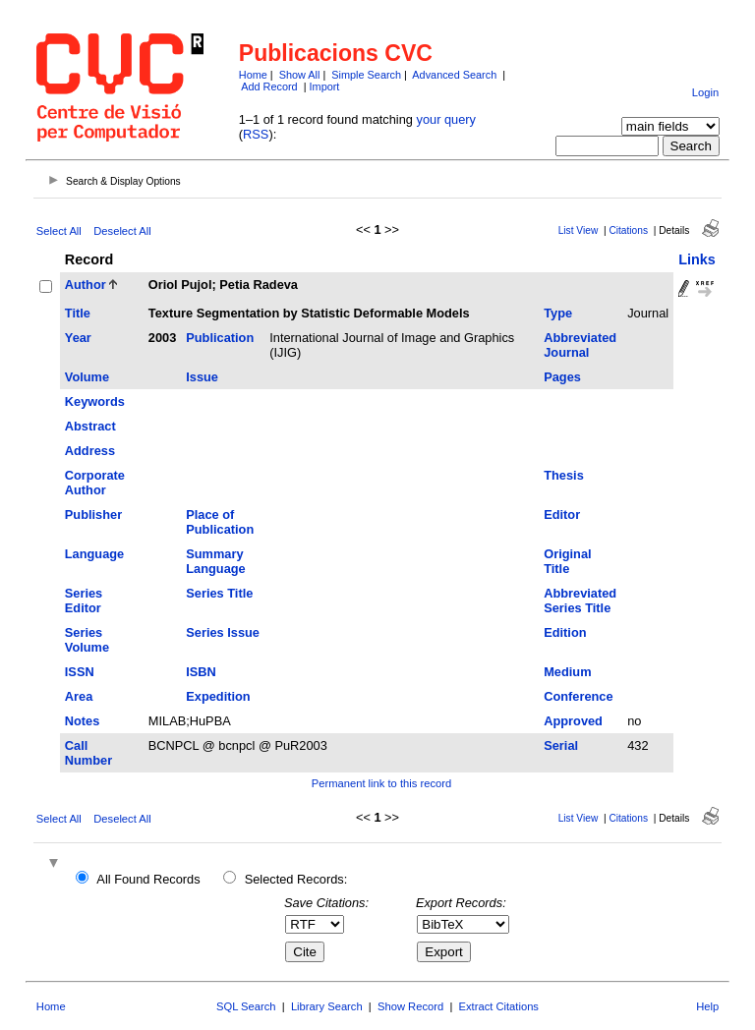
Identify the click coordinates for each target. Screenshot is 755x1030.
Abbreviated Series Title (580, 600)
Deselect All (121, 231)
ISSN (79, 671)
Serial (561, 745)
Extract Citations (499, 1006)
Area (78, 696)
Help (707, 1006)
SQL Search (246, 1006)
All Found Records (148, 879)
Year (78, 337)
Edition (565, 632)
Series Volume (87, 640)
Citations (628, 230)
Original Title (567, 561)
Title (77, 313)
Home (253, 75)
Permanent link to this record (381, 783)
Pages (562, 377)
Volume (87, 377)
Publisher (93, 514)
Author (85, 284)
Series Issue (223, 632)
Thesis (564, 475)
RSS (255, 134)
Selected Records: (296, 879)
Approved (573, 721)
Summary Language (215, 561)
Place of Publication (220, 522)
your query (446, 119)
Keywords (95, 401)
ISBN (201, 671)
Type (558, 313)
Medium (567, 671)
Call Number (88, 753)
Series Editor (83, 600)
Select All (59, 231)
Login (705, 92)
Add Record (269, 86)
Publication (220, 337)
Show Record (410, 1006)
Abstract (90, 426)
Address (90, 450)
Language (94, 553)
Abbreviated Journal (580, 345)
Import (325, 86)
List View (578, 230)
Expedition (218, 696)
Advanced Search (454, 75)
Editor (562, 514)
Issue (202, 377)
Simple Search (366, 75)
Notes (82, 721)
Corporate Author (95, 482)
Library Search (327, 1006)
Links (697, 259)
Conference (578, 696)
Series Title (219, 593)
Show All (299, 75)
